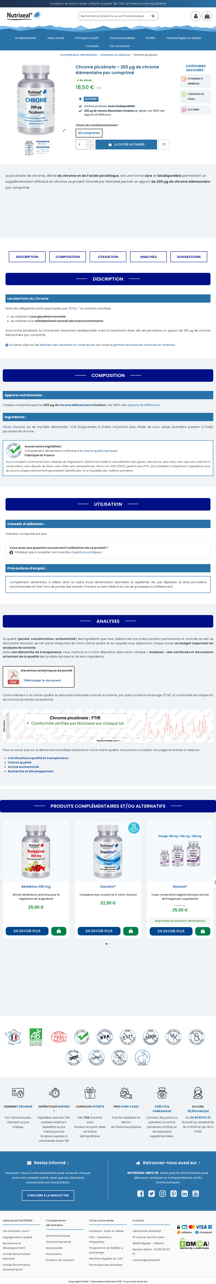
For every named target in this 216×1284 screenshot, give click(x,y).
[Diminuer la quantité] (90, 146)
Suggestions (189, 256)
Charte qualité (19, 762)
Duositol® (108, 886)
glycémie (193, 109)
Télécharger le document (42, 680)
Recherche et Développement (31, 771)
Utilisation (108, 256)
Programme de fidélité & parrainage (106, 1250)
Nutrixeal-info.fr (142, 1173)
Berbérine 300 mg (36, 886)
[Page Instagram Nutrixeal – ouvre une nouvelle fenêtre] (163, 1194)
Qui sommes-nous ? (16, 1231)
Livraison (90, 1106)
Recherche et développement (14, 1245)
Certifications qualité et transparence (38, 758)
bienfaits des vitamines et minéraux (65, 345)
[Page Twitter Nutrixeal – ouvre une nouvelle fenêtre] (152, 1194)
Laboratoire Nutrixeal (146, 1231)
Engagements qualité (17, 1237)
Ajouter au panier (126, 144)
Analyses (148, 256)
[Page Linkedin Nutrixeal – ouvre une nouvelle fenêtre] (185, 1194)
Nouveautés (54, 1248)
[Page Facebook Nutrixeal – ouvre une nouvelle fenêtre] (141, 1194)
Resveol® (180, 886)
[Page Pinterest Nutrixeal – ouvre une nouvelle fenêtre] (174, 1194)
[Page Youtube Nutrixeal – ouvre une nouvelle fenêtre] (195, 1194)
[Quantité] (81, 144)
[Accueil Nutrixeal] (24, 16)
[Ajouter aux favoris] (164, 144)
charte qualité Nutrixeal (100, 451)
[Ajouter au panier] (58, 931)
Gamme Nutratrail (58, 1242)
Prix (126, 1106)
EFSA (73, 308)
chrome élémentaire (75, 405)
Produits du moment (60, 1260)
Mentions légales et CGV (106, 1258)
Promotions (54, 1254)
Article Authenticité (23, 767)
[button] (25, 38)
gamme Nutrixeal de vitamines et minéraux (144, 345)
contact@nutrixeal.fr (146, 1260)
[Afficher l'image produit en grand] (36, 99)
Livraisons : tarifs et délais (106, 1231)
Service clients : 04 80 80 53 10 (151, 1251)
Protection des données (105, 1265)
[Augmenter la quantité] (90, 142)
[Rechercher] (153, 16)
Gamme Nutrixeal (58, 1236)
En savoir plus (27, 931)
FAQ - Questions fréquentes (100, 1239)
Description (27, 256)
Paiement (18, 1106)
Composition (68, 256)
